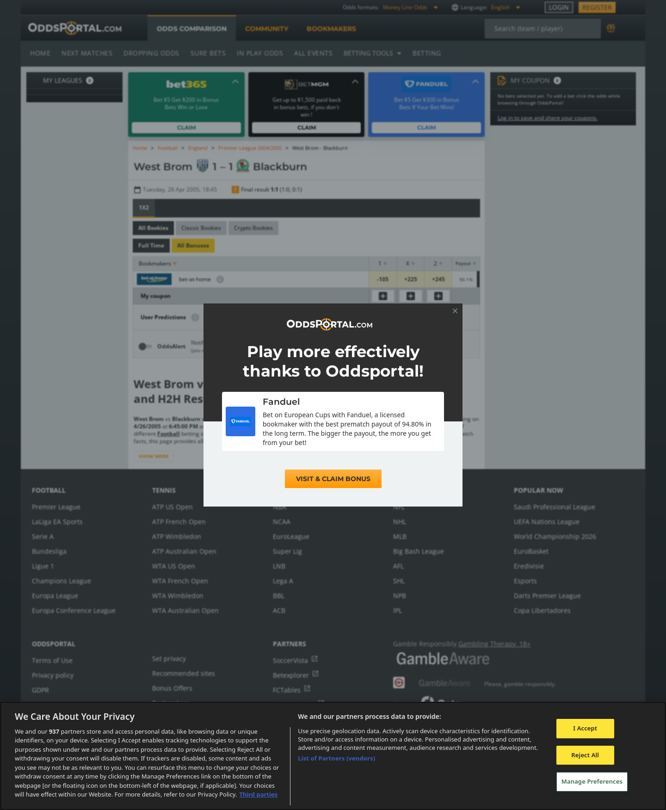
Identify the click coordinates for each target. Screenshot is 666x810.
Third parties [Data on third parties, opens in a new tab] (258, 794)
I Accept (585, 728)
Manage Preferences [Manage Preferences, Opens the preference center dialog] (592, 781)
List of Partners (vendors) (336, 758)
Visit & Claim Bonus (333, 479)
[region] (333, 756)
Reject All (585, 755)
